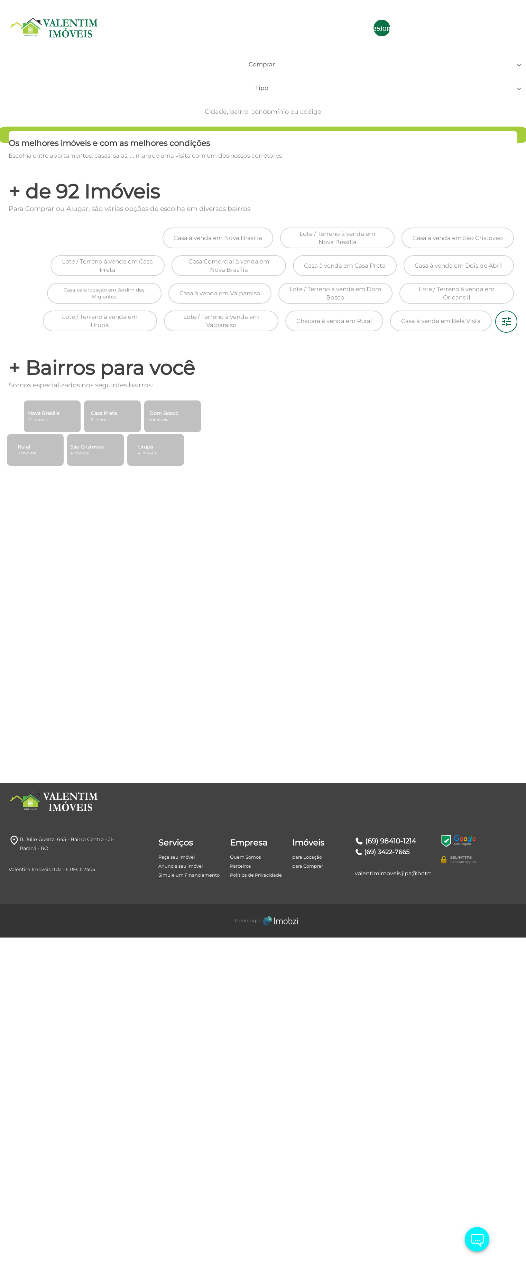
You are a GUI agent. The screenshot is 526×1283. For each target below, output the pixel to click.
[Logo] (51, 28)
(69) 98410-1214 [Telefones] (385, 1269)
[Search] (485, 73)
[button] (75, 73)
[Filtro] (506, 625)
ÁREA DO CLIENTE (479, 28)
